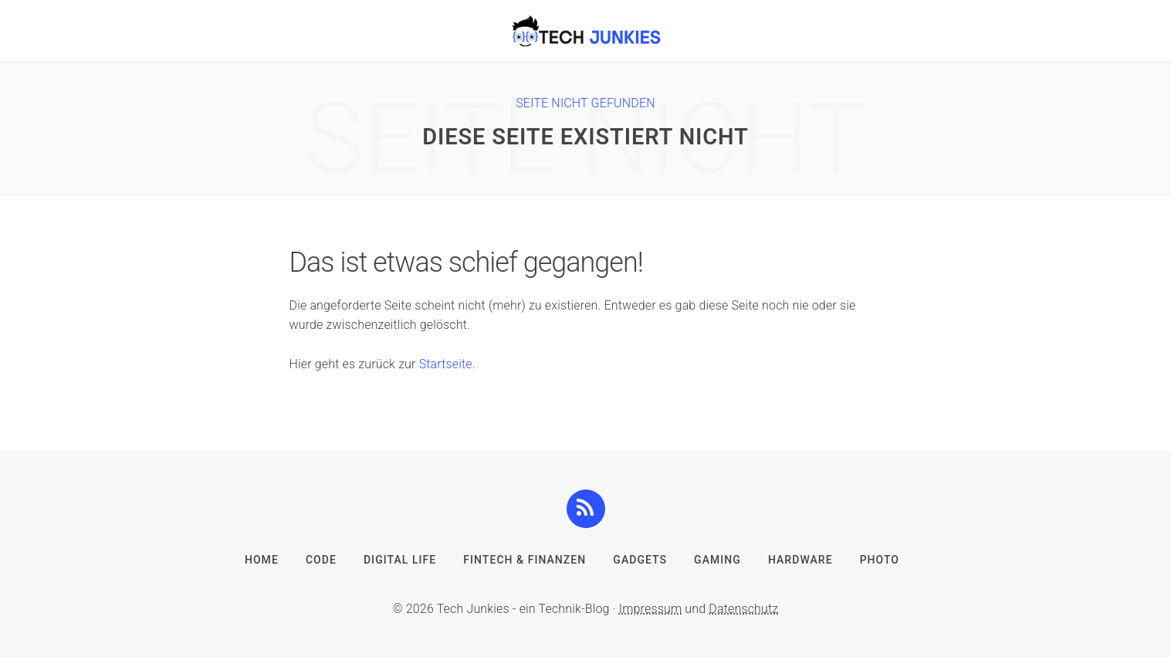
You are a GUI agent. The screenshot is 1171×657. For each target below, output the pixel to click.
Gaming (717, 560)
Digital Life (400, 560)
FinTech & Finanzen (524, 560)
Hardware (800, 560)
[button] (585, 508)
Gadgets (640, 560)
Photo (879, 560)
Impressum (650, 608)
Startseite (445, 364)
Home (262, 560)
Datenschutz (743, 608)
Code (321, 560)
